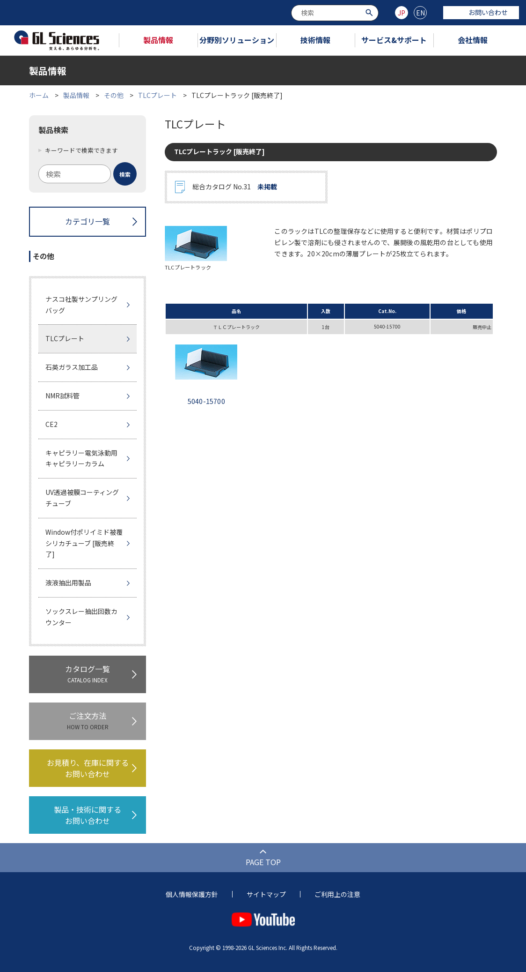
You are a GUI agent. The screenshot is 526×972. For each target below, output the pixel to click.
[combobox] (335, 13)
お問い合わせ (481, 12)
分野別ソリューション (236, 39)
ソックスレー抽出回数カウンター (81, 616)
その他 (114, 95)
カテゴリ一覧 (87, 221)
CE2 (51, 424)
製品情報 (158, 39)
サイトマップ (266, 894)
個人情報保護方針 (192, 894)
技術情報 (315, 39)
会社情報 (473, 39)
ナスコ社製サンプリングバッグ (81, 304)
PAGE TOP (263, 861)
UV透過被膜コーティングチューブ (82, 497)
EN (420, 12)
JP (401, 12)
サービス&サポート (394, 39)
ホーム (39, 95)
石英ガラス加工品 (71, 367)
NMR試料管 (62, 395)
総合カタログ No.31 (234, 187)
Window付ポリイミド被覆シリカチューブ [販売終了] (84, 543)
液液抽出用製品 (68, 582)
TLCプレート (157, 95)
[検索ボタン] (370, 12)
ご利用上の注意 (337, 894)
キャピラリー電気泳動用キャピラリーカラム (81, 458)
